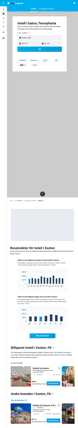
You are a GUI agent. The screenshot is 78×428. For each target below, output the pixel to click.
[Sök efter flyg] (3, 9)
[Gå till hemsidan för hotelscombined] (15, 3)
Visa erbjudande (53, 383)
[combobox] (23, 33)
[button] (3, 3)
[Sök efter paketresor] (3, 22)
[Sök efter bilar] (3, 18)
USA (16, 200)
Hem (11, 200)
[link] (43, 335)
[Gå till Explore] (3, 27)
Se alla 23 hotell (17, 363)
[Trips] (3, 32)
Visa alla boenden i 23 (19, 400)
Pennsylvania (28, 200)
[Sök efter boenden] (3, 14)
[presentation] (53, 348)
